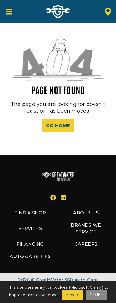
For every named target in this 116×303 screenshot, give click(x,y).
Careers (85, 244)
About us (86, 213)
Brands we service (86, 229)
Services (30, 228)
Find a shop (30, 213)
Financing (30, 244)
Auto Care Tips (30, 256)
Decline (96, 294)
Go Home (58, 125)
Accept (73, 294)
